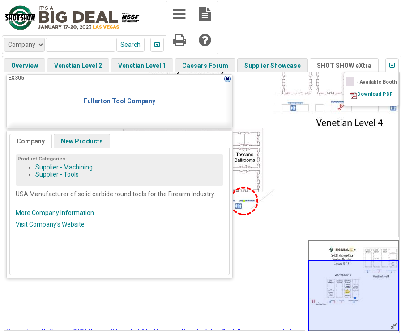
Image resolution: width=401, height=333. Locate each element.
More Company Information (55, 212)
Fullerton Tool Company (119, 101)
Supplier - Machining (64, 167)
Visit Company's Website (50, 224)
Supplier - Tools (57, 174)
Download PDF (374, 94)
